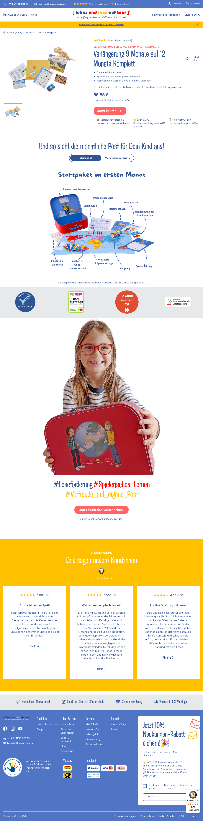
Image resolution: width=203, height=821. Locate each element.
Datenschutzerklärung (175, 785)
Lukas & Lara (68, 718)
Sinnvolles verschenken (166, 14)
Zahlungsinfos (93, 734)
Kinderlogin (67, 750)
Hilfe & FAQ (92, 724)
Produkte (42, 718)
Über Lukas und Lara (15, 14)
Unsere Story (192, 14)
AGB (181, 816)
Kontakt (114, 718)
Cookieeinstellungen (125, 816)
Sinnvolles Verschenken (67, 731)
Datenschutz (147, 816)
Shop (34, 14)
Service (90, 718)
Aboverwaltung (94, 744)
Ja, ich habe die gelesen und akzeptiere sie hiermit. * (168, 786)
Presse (114, 729)
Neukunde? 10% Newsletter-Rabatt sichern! (101, 24)
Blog (63, 745)
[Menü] (198, 791)
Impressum (194, 816)
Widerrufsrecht (166, 816)
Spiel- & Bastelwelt (66, 739)
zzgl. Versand (121, 100)
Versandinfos (92, 729)
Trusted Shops (120, 4)
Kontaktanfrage (118, 724)
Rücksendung (93, 739)
